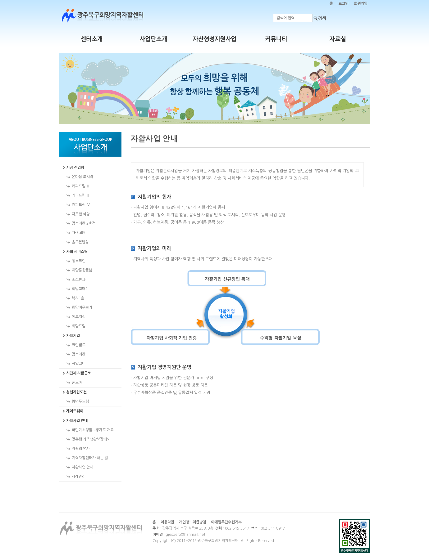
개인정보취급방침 (192, 522)
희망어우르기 (82, 307)
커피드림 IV (81, 205)
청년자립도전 (76, 392)
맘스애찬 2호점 (83, 223)
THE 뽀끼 (79, 233)
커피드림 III (80, 195)
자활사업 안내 (77, 421)
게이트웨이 (74, 411)
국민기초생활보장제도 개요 (93, 430)
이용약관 (167, 522)
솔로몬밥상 (80, 242)
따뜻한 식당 (81, 214)
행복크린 (78, 261)
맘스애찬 (78, 354)
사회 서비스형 (77, 251)
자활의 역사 (81, 448)
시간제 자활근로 (78, 373)
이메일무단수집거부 (226, 522)
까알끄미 (78, 363)
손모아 (77, 382)
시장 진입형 (75, 167)
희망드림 (78, 326)
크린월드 (78, 345)
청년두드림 (80, 401)
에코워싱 (78, 317)
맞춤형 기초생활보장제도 (91, 439)
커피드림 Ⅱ (81, 186)
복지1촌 (78, 298)
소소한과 (78, 279)
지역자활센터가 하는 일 (90, 458)
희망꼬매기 (80, 289)
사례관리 (78, 476)
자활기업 (73, 336)
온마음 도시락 (82, 177)
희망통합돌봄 (82, 270)
